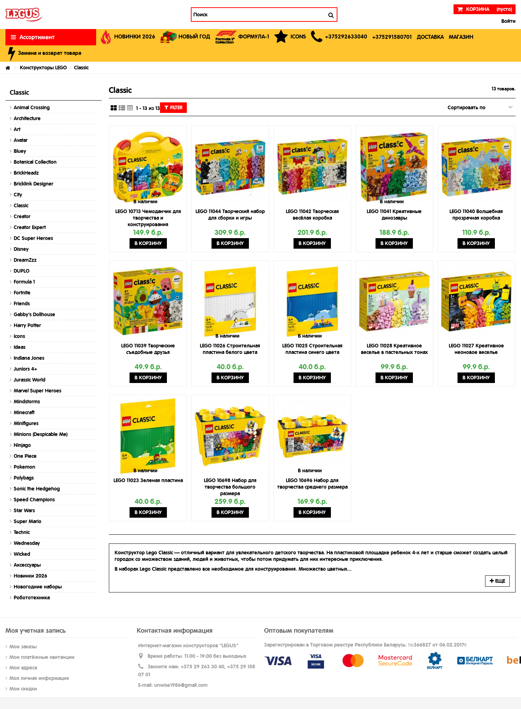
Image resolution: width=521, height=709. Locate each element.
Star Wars (24, 510)
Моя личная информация (39, 678)
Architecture (27, 118)
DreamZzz (25, 260)
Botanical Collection (35, 162)
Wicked (22, 554)
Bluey (20, 151)
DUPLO (21, 271)
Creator (22, 216)
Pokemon (24, 467)
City (18, 194)
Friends (22, 303)
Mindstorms (27, 401)
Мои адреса (23, 668)
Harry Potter (27, 325)
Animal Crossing (32, 107)
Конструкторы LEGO (43, 67)
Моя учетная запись (35, 630)
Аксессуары (27, 565)
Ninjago (22, 445)
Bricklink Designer (33, 184)
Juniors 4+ (25, 369)
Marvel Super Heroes (37, 391)
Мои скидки (23, 689)
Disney (21, 249)
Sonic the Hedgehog (37, 489)
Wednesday (27, 543)
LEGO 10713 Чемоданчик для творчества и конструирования (148, 217)
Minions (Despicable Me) (40, 434)
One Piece (25, 456)
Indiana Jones (29, 358)
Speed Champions (34, 499)
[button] (339, 37)
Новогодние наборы (38, 587)
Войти (508, 21)
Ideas (19, 347)
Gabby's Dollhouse (34, 314)
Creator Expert (30, 227)
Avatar (21, 140)
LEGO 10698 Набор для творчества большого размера (230, 486)
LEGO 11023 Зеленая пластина (148, 480)
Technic (22, 532)
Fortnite (22, 293)
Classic (21, 205)
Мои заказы (23, 646)
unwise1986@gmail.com (181, 685)
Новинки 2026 (30, 576)
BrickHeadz (26, 173)
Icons (19, 336)
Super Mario (27, 521)
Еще (497, 581)
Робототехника (32, 597)
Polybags (24, 478)
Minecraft (24, 412)
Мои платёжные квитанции (41, 657)
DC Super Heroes (33, 238)
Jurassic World (29, 380)
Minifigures (26, 423)
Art (17, 129)
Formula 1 (24, 282)
